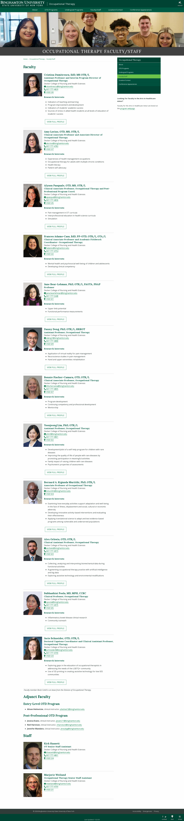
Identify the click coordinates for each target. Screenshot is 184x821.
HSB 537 (50, 149)
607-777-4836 (52, 200)
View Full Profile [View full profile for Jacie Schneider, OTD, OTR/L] (55, 682)
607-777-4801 (52, 755)
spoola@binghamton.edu (57, 602)
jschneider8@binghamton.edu (59, 650)
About (34, 10)
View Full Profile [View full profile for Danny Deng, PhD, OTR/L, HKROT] (55, 367)
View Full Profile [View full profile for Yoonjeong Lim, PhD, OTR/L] (55, 472)
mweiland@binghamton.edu (58, 783)
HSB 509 (50, 344)
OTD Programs (51, 10)
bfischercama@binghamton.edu (60, 386)
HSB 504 (50, 494)
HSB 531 (50, 789)
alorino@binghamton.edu (57, 143)
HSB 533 (50, 656)
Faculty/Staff (95, 10)
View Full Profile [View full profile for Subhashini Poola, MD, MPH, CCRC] (55, 628)
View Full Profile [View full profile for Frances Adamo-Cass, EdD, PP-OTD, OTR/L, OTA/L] (55, 274)
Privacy (156, 811)
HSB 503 (50, 554)
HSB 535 (50, 203)
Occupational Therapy (62, 4)
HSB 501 (50, 299)
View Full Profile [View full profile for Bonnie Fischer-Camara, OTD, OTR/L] (55, 415)
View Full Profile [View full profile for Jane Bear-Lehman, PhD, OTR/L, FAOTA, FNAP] (55, 319)
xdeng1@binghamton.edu (57, 338)
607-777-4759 (52, 786)
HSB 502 (50, 440)
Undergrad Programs (74, 10)
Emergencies (147, 811)
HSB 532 (50, 254)
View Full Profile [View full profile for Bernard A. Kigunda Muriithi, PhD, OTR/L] (55, 529)
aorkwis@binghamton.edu (57, 548)
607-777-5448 (52, 296)
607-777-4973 (52, 551)
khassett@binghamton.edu (58, 752)
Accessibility (137, 811)
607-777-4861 (52, 437)
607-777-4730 (52, 653)
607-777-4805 (52, 389)
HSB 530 (50, 92)
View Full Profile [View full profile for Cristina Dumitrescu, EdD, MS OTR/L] (55, 121)
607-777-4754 (52, 251)
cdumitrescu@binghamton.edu (59, 86)
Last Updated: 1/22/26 (92, 820)
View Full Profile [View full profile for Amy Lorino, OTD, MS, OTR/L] (55, 175)
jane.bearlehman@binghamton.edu (61, 293)
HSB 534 (50, 758)
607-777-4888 (52, 341)
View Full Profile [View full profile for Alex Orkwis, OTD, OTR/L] (55, 583)
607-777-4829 (52, 89)
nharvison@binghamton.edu (69, 725)
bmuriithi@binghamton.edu (58, 491)
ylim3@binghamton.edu (56, 434)
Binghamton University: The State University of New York (22, 3)
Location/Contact (115, 10)
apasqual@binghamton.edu (58, 197)
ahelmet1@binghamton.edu (72, 709)
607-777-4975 (52, 605)
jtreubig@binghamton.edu (72, 728)
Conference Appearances (141, 10)
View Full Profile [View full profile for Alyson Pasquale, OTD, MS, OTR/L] (55, 226)
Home (25, 59)
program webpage (127, 108)
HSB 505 (50, 608)
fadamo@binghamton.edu (57, 248)
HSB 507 (50, 392)
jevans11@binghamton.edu (68, 721)
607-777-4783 (52, 146)
